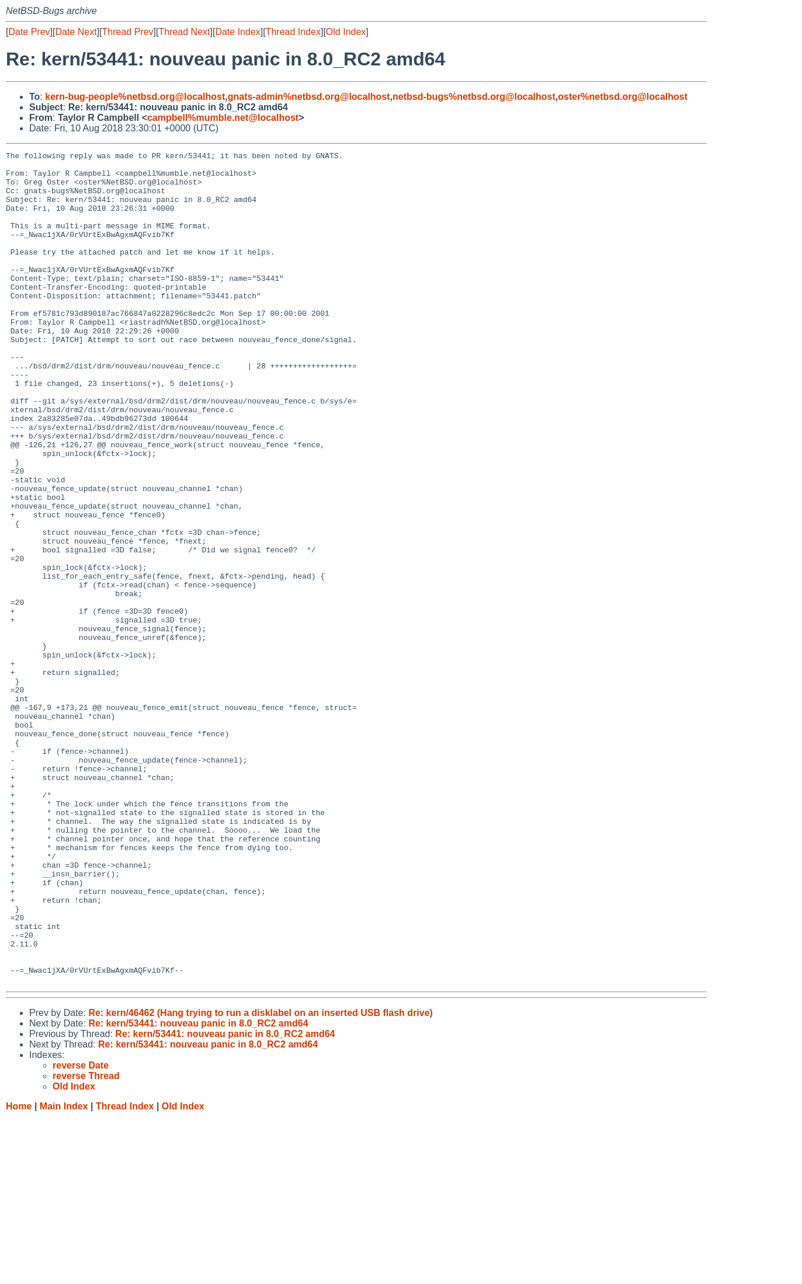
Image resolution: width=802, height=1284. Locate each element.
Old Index (346, 32)
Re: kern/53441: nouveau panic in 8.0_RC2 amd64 (198, 1190)
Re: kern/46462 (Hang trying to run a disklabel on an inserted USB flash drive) (260, 1179)
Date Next (75, 32)
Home (19, 1273)
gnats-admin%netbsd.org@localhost (309, 97)
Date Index (237, 32)
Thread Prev (128, 32)
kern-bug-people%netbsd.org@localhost (135, 97)
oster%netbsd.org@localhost (623, 97)
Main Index (64, 1273)
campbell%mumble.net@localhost (222, 118)
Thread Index (293, 32)
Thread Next (184, 32)
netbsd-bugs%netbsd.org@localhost (474, 97)
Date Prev (29, 32)
